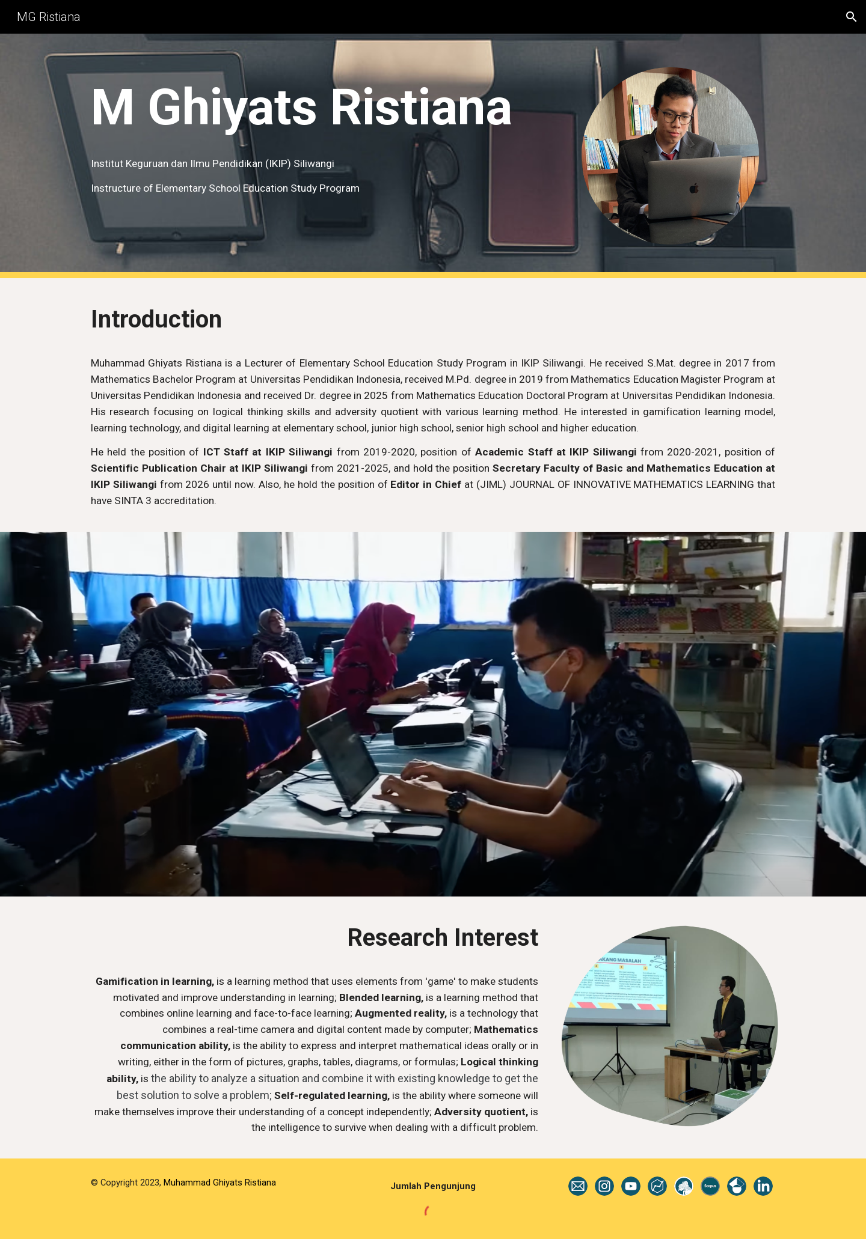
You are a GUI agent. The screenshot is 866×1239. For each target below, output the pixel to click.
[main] (314, 107)
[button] (851, 16)
